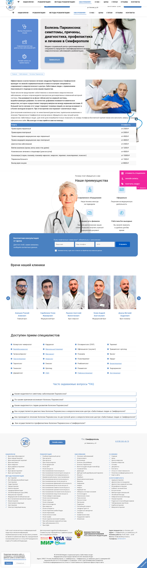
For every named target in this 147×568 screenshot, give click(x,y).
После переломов (48, 517)
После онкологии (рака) (50, 502)
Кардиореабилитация (15, 494)
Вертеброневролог (20, 353)
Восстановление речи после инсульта (55, 489)
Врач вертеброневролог (16, 460)
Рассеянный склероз (84, 510)
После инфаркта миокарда (51, 500)
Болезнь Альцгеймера (84, 466)
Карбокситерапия (118, 509)
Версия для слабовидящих (57, 9)
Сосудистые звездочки (85, 515)
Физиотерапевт (116, 368)
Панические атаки (83, 500)
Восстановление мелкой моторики (19, 503)
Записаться (54, 64)
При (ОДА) (46, 529)
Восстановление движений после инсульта (57, 487)
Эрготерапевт (115, 377)
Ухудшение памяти (83, 521)
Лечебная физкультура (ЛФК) (18, 497)
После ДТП (46, 471)
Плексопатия (81, 502)
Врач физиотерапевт (15, 475)
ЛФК (47, 377)
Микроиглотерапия (118, 511)
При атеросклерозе (49, 466)
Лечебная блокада (118, 499)
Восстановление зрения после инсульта (56, 494)
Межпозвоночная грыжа (85, 483)
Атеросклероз (81, 462)
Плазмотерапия (117, 503)
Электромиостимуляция (16, 507)
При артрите (47, 462)
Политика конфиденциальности (122, 477)
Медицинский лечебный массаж (18, 501)
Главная (114, 460)
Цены (113, 462)
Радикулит (80, 508)
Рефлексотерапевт (85, 377)
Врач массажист (13, 466)
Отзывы (114, 468)
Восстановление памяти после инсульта (56, 492)
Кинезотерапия (13, 492)
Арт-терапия (12, 482)
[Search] (30, 9)
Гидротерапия (13, 488)
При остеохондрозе (49, 508)
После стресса (47, 504)
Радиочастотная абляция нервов (123, 505)
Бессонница (81, 464)
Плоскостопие (81, 504)
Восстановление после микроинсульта (55, 479)
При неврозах (47, 510)
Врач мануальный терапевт (17, 464)
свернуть (142, 188)
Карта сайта (116, 479)
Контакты (115, 473)
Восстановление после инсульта (53, 475)
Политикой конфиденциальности (15, 559)
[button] (8, 302)
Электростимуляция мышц (17, 511)
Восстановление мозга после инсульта (55, 483)
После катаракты (48, 512)
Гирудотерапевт (19, 363)
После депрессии (48, 468)
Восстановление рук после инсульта (55, 485)
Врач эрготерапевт (14, 477)
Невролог (49, 363)
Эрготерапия (12, 509)
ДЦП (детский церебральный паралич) (90, 477)
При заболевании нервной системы (55, 525)
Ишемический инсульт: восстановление (56, 481)
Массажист (49, 358)
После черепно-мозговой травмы (54, 523)
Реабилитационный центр (51, 460)
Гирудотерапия (13, 490)
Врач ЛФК (11, 473)
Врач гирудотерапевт (15, 462)
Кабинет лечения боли (119, 492)
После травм (47, 521)
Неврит (79, 489)
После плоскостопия (49, 519)
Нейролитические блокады (121, 501)
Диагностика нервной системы (122, 488)
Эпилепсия (80, 523)
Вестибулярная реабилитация (18, 484)
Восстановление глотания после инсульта (57, 496)
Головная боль (82, 473)
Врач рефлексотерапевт (16, 471)
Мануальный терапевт (54, 353)
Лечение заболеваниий (85, 460)
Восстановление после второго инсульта (56, 477)
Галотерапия (12, 486)
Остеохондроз (82, 498)
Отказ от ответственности (121, 475)
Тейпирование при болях (120, 507)
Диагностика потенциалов (120, 486)
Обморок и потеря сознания (86, 496)
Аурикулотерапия (117, 484)
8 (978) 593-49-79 (112, 8)
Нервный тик (81, 494)
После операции (48, 506)
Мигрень (80, 485)
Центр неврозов (117, 464)
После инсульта (48, 473)
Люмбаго (80, 481)
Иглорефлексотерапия (119, 490)
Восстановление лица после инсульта (55, 498)
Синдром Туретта (83, 512)
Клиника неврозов (118, 466)
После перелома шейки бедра (53, 515)
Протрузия (80, 506)
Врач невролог (13, 468)
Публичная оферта (89, 566)
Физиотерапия (13, 505)
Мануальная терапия (15, 499)
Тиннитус (80, 517)
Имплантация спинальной (120, 497)
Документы (115, 471)
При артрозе (47, 464)
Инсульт (79, 479)
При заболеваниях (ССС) (51, 527)
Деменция (80, 475)
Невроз (79, 492)
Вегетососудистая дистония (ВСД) (88, 471)
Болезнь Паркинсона (84, 468)
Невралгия (80, 487)
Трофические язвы (83, 519)
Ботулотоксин (116, 494)
